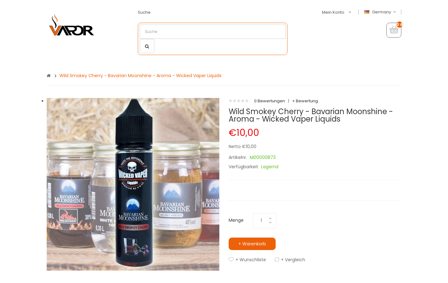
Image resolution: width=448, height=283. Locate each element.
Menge (236, 220)
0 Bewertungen (269, 101)
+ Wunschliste (251, 260)
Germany (380, 12)
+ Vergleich (293, 260)
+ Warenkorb (252, 244)
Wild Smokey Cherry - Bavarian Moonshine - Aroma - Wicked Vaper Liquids (140, 75)
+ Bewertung (305, 101)
